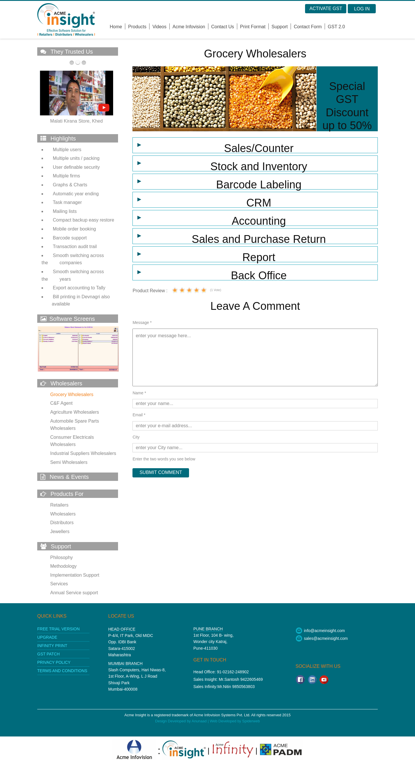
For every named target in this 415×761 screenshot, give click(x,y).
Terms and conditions (62, 670)
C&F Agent (61, 403)
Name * (139, 393)
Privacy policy (53, 662)
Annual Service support (74, 592)
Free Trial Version (58, 629)
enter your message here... (255, 357)
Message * (142, 322)
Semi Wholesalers (68, 462)
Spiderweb (251, 721)
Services (59, 583)
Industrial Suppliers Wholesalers (83, 453)
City (135, 437)
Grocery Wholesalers (71, 394)
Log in (362, 8)
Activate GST (325, 8)
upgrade (47, 637)
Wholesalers (63, 513)
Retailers (59, 505)
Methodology (63, 566)
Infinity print (52, 645)
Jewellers (60, 531)
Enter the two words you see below (163, 459)
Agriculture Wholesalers (74, 412)
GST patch (48, 654)
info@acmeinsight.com (320, 630)
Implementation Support (74, 575)
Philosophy (61, 557)
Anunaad (200, 721)
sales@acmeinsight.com (322, 638)
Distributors (62, 522)
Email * (138, 415)
